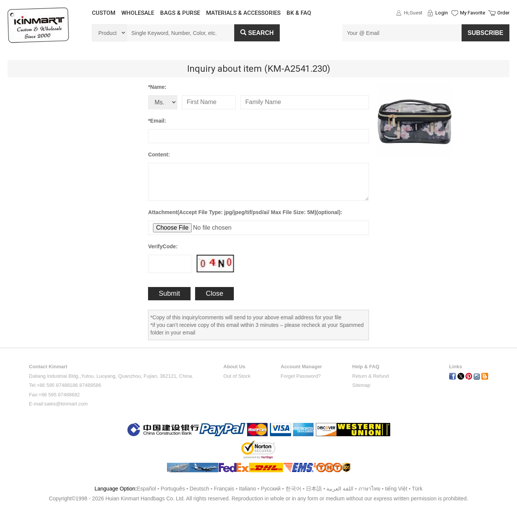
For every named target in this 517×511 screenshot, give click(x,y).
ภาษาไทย (369, 489)
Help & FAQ (366, 366)
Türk (417, 489)
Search (257, 32)
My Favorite (472, 13)
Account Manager (301, 366)
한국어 (293, 489)
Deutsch (199, 489)
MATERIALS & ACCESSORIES (243, 12)
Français (224, 489)
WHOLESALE (137, 12)
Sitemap (361, 385)
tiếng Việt (396, 489)
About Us (235, 366)
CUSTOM (103, 12)
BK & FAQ (299, 12)
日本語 (314, 489)
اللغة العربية (340, 489)
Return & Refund (370, 376)
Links (455, 366)
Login (441, 13)
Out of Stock (237, 376)
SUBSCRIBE (485, 33)
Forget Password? (301, 376)
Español (146, 489)
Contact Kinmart (48, 366)
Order (503, 13)
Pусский (271, 489)
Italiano (247, 489)
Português (173, 489)
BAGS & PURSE (180, 12)
